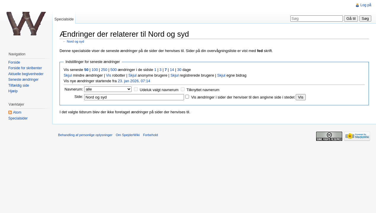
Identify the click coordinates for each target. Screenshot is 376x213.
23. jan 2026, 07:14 (134, 81)
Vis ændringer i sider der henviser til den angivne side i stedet (243, 97)
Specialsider (18, 118)
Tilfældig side (18, 85)
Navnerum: (74, 89)
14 (172, 69)
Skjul (68, 75)
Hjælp (12, 91)
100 (95, 69)
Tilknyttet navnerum (202, 90)
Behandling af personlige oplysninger (85, 135)
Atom (17, 112)
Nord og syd (75, 41)
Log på (365, 5)
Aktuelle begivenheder (26, 74)
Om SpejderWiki (128, 135)
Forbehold (150, 135)
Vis (108, 75)
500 (114, 69)
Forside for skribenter (25, 68)
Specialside (63, 19)
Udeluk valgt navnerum (159, 90)
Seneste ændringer (23, 80)
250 (104, 69)
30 (179, 69)
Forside (14, 62)
